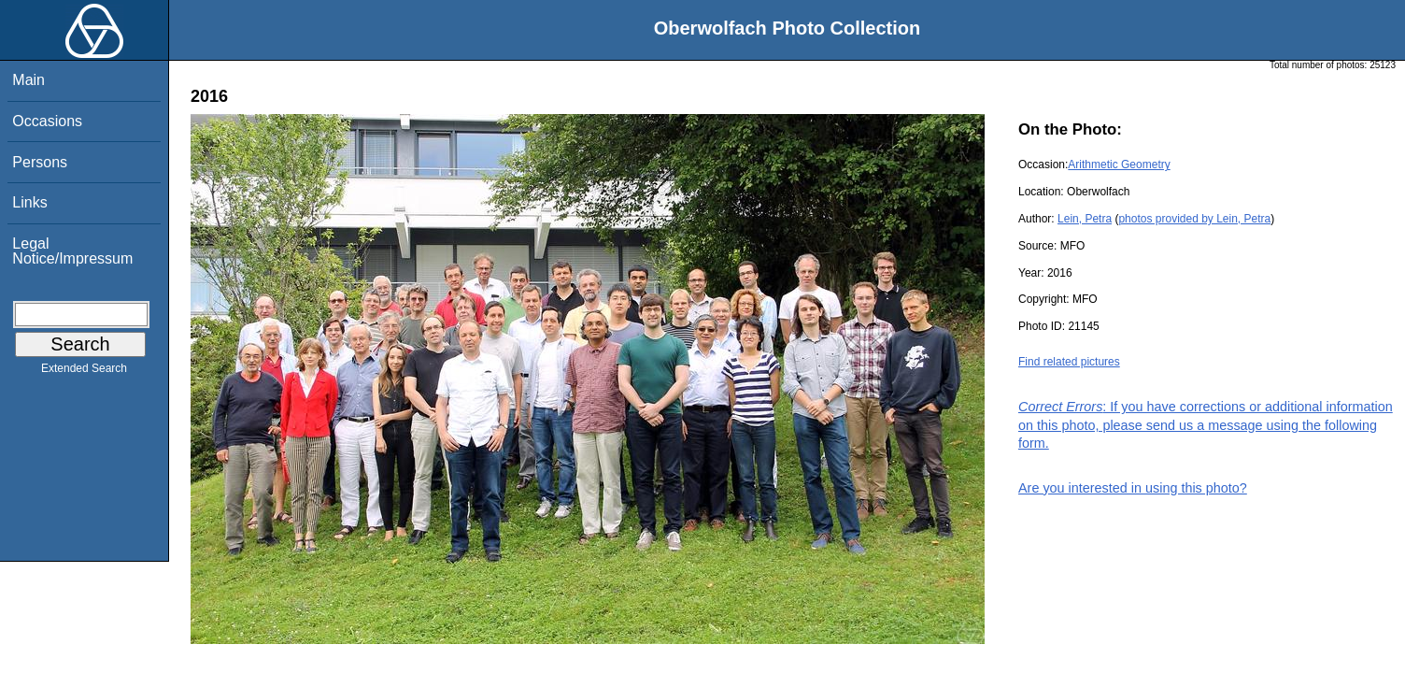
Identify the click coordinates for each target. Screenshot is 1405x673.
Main (28, 80)
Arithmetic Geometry (1119, 164)
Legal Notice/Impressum (72, 251)
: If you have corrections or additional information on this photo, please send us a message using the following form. (1205, 424)
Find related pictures (1069, 361)
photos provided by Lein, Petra (1194, 218)
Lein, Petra (1084, 218)
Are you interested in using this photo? (1132, 487)
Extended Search (84, 372)
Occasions (47, 121)
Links (29, 202)
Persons (39, 162)
